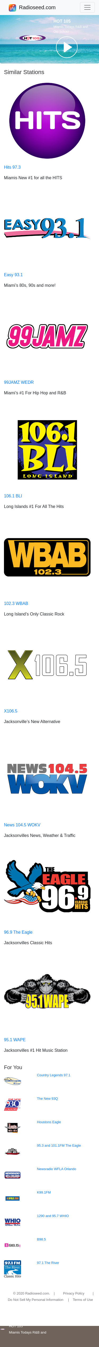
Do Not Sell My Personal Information (35, 1300)
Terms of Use (83, 1300)
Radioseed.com (37, 8)
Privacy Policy (73, 1293)
